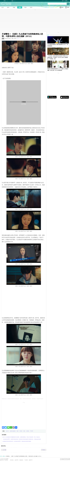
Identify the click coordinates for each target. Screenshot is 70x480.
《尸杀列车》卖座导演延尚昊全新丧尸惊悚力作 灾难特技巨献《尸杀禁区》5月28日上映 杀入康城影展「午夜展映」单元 (57, 57)
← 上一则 (4, 449)
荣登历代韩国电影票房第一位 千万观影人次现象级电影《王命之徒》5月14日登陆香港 (57, 69)
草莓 (18, 38)
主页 (1, 456)
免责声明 (16, 460)
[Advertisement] (24, 414)
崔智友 (27, 431)
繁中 (63, 0)
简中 (66, 0)
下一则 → (44, 449)
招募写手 (31, 460)
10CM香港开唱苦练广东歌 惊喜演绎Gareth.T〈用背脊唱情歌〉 (57, 45)
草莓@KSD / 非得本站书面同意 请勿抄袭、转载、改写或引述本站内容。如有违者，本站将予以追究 (22, 398)
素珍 (24, 431)
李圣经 (21, 431)
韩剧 (3, 38)
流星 (17, 431)
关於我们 (12, 460)
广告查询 (26, 460)
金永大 (7, 431)
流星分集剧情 (13, 431)
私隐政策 (21, 460)
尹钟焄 (31, 431)
